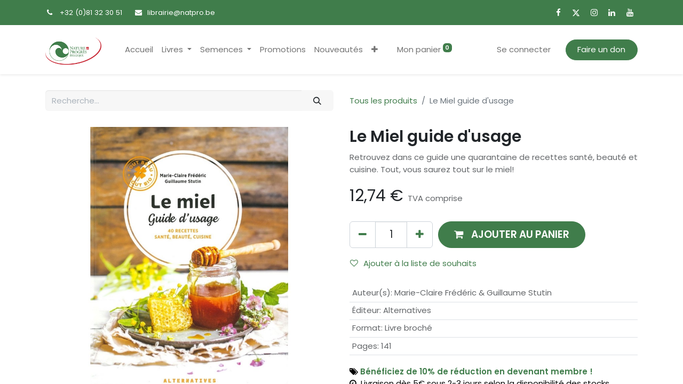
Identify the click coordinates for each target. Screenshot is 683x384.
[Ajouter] (420, 234)
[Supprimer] (363, 234)
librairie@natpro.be (181, 12)
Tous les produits (383, 100)
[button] (374, 50)
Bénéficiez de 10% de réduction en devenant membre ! (476, 371)
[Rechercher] (317, 100)
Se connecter (524, 49)
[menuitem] (139, 50)
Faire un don (601, 49)
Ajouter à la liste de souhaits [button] (413, 263)
